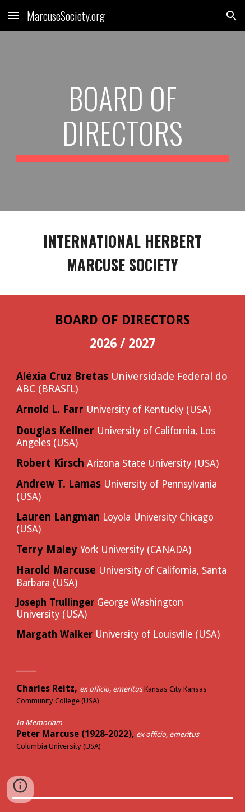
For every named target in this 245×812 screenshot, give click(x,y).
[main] (122, 121)
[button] (13, 15)
